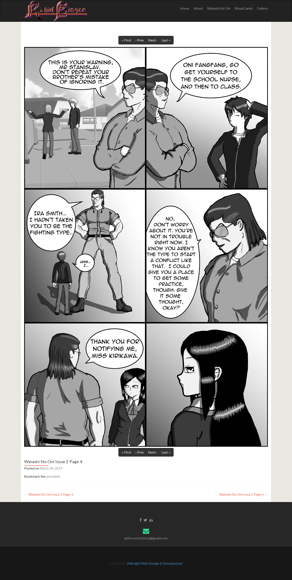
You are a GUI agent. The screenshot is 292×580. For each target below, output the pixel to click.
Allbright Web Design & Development (155, 563)
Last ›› (166, 40)
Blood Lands (244, 8)
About (198, 8)
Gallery (262, 8)
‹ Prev (139, 40)
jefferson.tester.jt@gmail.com (146, 538)
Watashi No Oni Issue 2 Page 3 (48, 494)
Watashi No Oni (218, 8)
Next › (152, 40)
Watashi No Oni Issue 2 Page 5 (243, 494)
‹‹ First (126, 40)
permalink (53, 476)
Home (184, 8)
